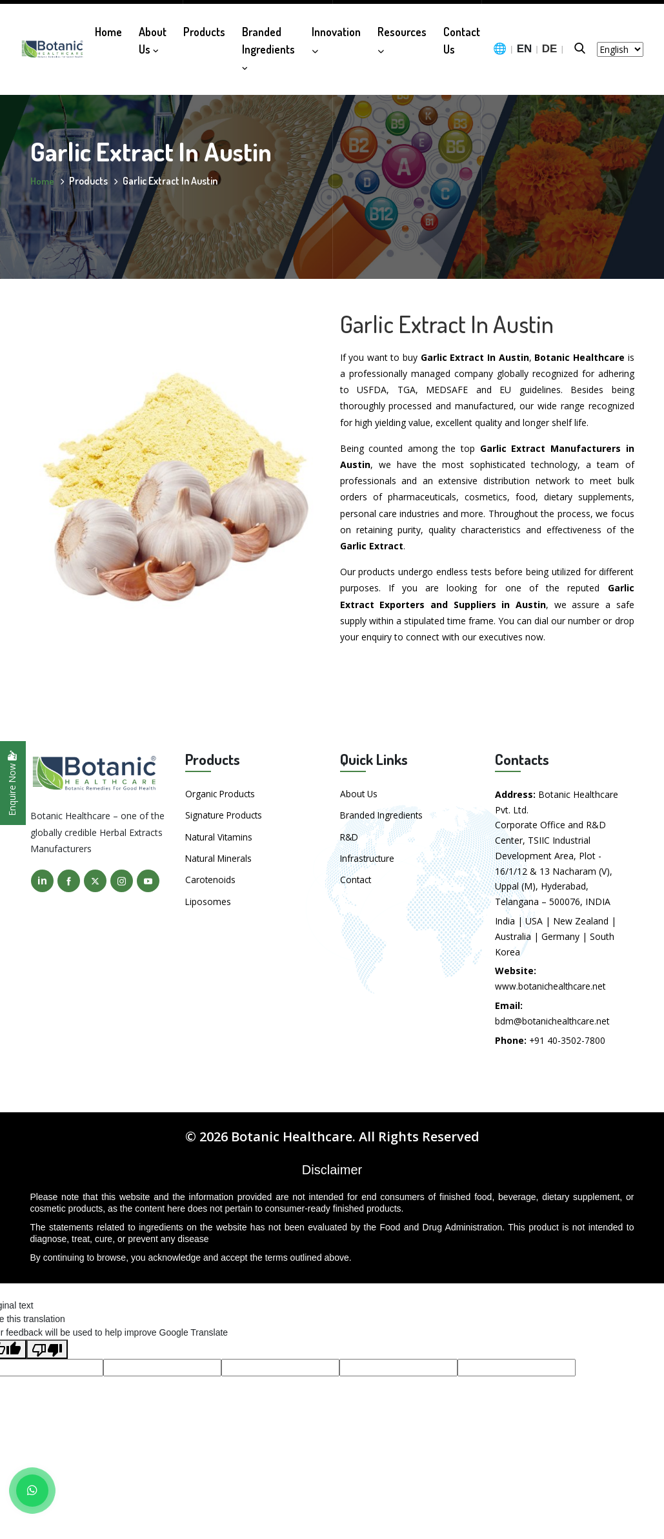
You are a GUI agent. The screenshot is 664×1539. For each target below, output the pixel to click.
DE (550, 45)
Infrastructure (368, 857)
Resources (402, 35)
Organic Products (221, 794)
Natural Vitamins (219, 836)
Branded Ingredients (268, 44)
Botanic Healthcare (291, 1136)
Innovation (336, 35)
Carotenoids (210, 879)
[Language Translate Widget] (620, 45)
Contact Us (461, 36)
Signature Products (225, 815)
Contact (356, 879)
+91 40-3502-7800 (567, 1040)
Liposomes (208, 900)
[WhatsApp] (32, 1490)
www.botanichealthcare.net (552, 986)
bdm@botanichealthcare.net (553, 1021)
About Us (152, 36)
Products (204, 28)
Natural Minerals (219, 857)
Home (108, 28)
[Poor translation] (47, 1349)
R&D (350, 836)
